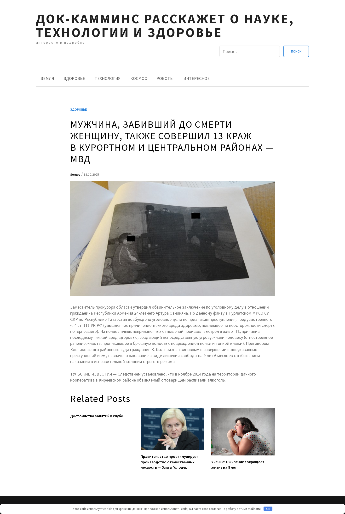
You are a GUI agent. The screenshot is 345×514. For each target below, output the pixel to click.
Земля (47, 78)
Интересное (196, 78)
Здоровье (74, 78)
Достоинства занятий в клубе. (97, 415)
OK (268, 509)
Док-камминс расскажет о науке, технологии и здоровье (165, 25)
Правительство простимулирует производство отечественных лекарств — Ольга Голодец (169, 462)
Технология (108, 78)
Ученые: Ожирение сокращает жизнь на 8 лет (237, 464)
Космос (138, 78)
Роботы (165, 78)
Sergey (75, 174)
